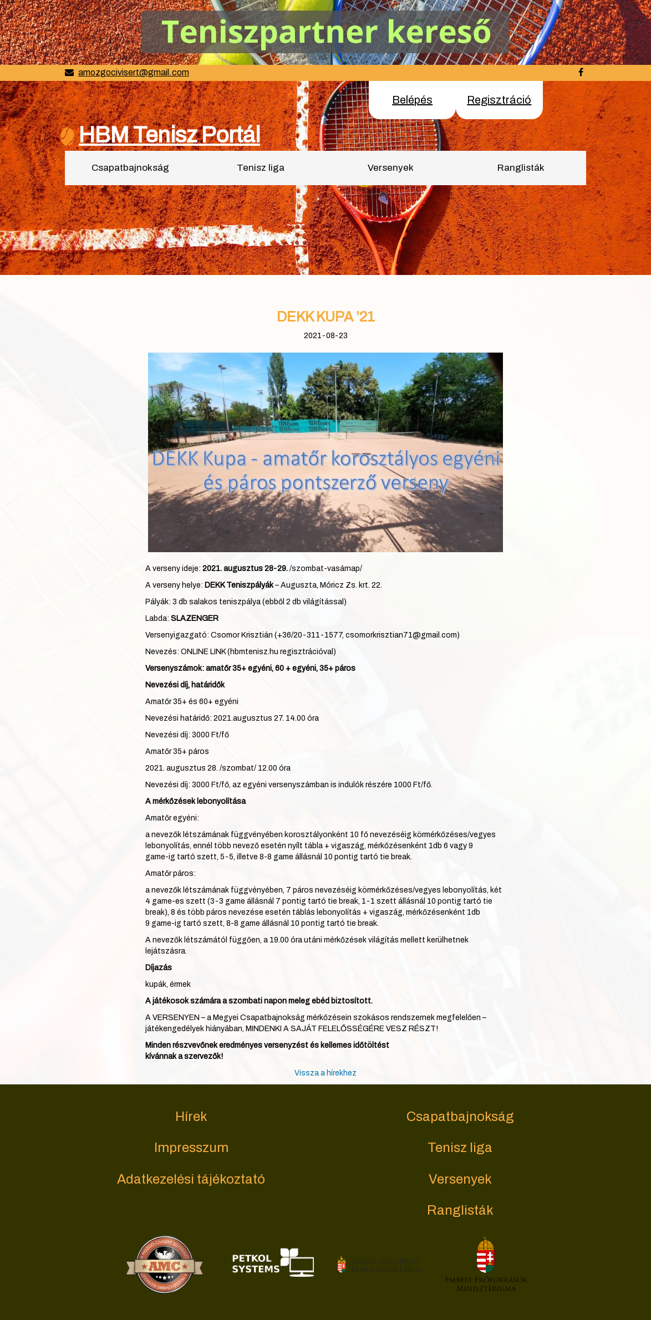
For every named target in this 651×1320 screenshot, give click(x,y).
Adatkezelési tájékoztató (191, 1179)
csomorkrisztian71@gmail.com (401, 635)
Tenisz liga (260, 167)
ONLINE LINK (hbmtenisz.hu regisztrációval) (258, 652)
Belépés (412, 100)
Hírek (191, 1116)
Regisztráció (499, 100)
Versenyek (391, 167)
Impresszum (191, 1147)
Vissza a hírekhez (325, 1073)
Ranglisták (521, 167)
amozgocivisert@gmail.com (133, 72)
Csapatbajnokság (130, 167)
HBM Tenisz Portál (169, 135)
